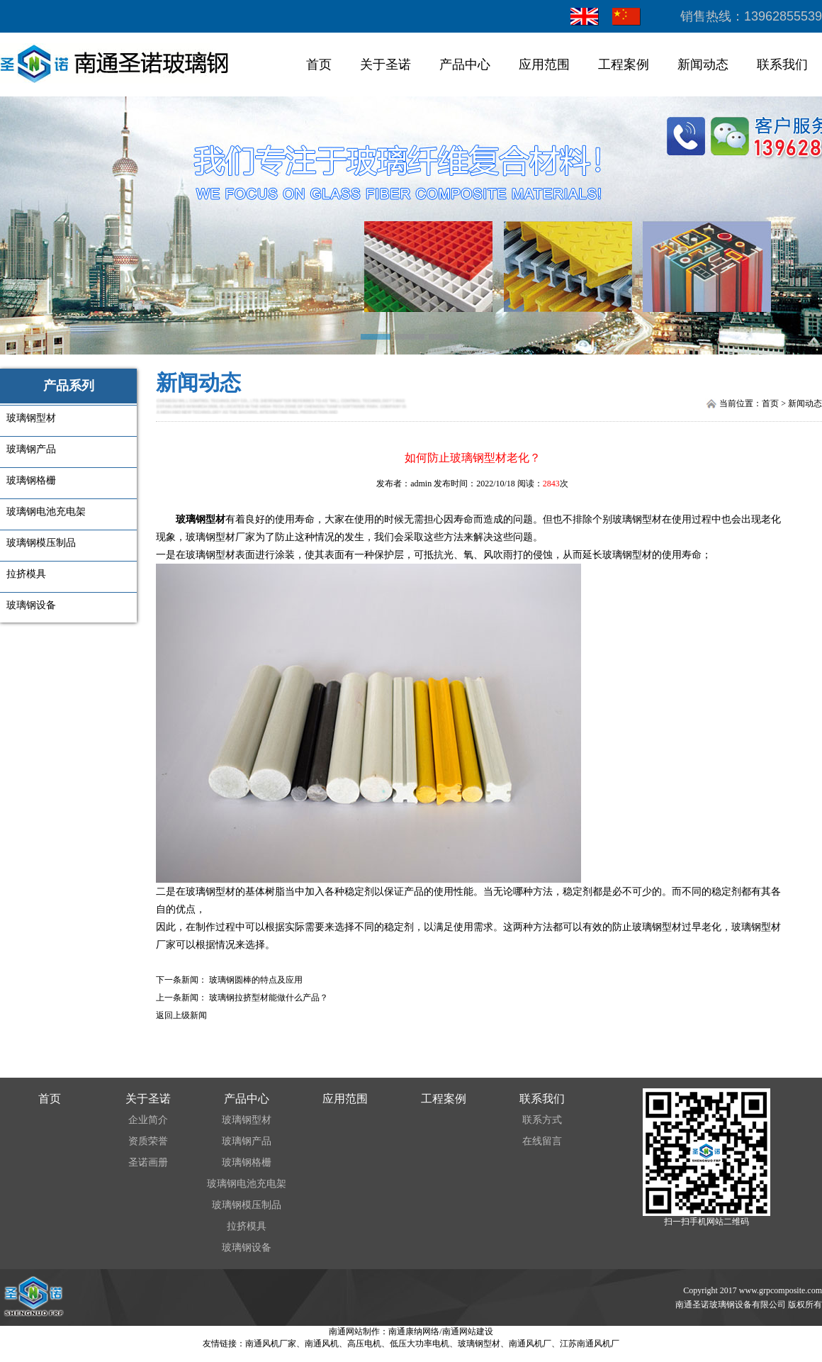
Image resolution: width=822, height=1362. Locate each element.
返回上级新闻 (181, 1015)
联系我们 (782, 64)
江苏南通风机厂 (589, 1344)
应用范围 (544, 64)
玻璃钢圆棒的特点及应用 (256, 980)
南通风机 (322, 1344)
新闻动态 (702, 64)
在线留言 (542, 1141)
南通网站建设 (467, 1331)
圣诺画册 (148, 1162)
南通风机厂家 (270, 1344)
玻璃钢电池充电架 (246, 1183)
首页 (319, 64)
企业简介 (148, 1120)
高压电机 (364, 1344)
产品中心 (464, 64)
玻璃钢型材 (200, 519)
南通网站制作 (354, 1331)
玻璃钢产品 (246, 1141)
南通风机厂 (530, 1344)
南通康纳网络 (413, 1331)
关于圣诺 (385, 64)
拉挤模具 (246, 1226)
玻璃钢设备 (246, 1247)
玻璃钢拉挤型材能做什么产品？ (268, 998)
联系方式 (542, 1120)
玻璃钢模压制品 (246, 1205)
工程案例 (623, 64)
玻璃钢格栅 (246, 1162)
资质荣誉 (148, 1141)
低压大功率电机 (419, 1344)
